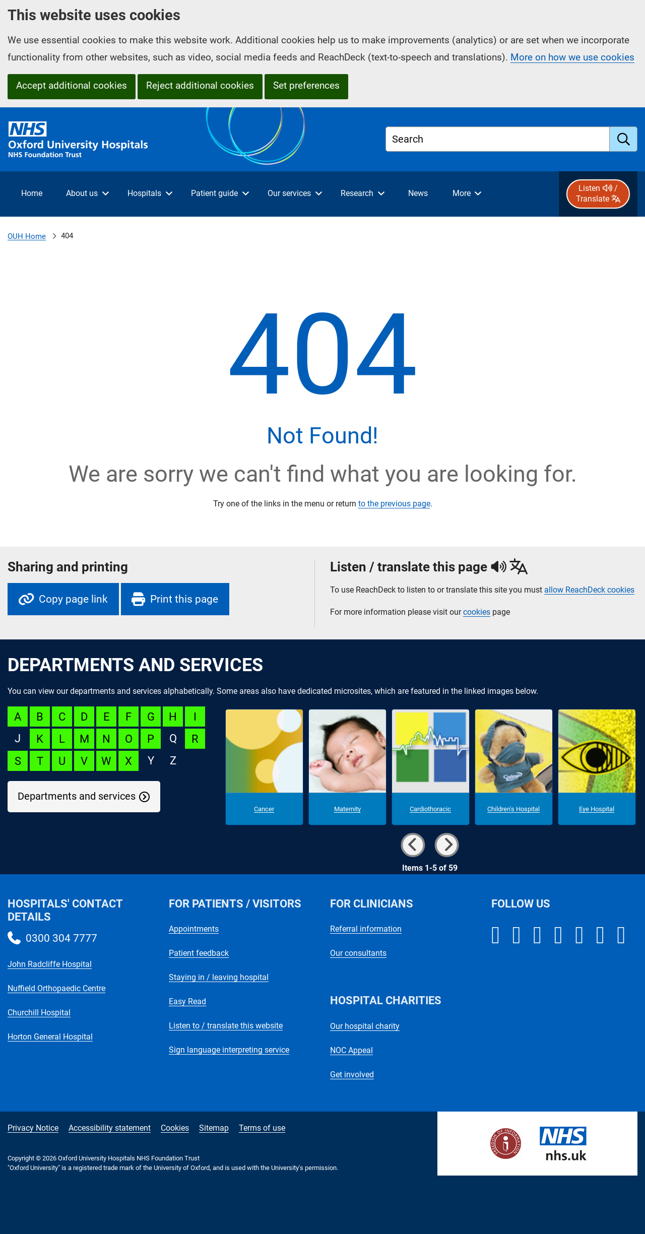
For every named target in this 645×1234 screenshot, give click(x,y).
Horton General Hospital (50, 1037)
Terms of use (262, 1128)
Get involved (352, 1074)
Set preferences (306, 85)
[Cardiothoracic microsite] (431, 767)
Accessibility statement (110, 1128)
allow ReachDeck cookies (589, 590)
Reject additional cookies (200, 85)
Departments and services (77, 796)
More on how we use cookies (572, 57)
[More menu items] (466, 194)
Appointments (194, 929)
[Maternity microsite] (347, 767)
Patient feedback (199, 953)
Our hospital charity (365, 1026)
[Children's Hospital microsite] (514, 767)
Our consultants (358, 953)
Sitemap (214, 1128)
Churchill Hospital (39, 1012)
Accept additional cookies (71, 85)
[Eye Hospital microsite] (597, 767)
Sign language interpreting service (229, 1050)
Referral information (366, 929)
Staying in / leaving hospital (219, 977)
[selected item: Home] (32, 194)
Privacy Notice (33, 1128)
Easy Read (187, 1001)
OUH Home (27, 236)
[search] (623, 139)
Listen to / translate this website (226, 1025)
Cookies (175, 1128)
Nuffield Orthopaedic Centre (56, 988)
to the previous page (394, 503)
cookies (476, 612)
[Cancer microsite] (264, 767)
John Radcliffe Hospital (50, 964)
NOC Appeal (351, 1050)
